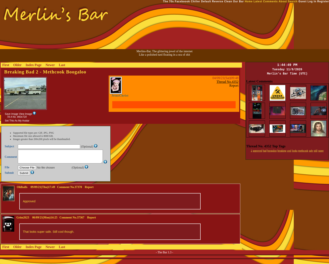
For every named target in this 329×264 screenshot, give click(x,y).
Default (206, 1)
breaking (281, 150)
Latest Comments (265, 1)
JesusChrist (119, 95)
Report (234, 85)
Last (62, 65)
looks (295, 150)
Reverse (217, 1)
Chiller (195, 1)
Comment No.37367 (71, 222)
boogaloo (272, 150)
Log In (312, 1)
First (5, 65)
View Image (25, 113)
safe (311, 150)
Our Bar (238, 1)
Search (293, 1)
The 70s (168, 1)
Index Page (34, 65)
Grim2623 (22, 222)
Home (249, 1)
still (315, 150)
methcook (303, 150)
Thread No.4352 (228, 82)
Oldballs (22, 192)
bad (264, 150)
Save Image (11, 113)
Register (323, 1)
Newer (50, 65)
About (283, 1)
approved (257, 150)
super (321, 150)
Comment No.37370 (69, 192)
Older (17, 65)
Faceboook (182, 1)
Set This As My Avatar (17, 120)
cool (289, 150)
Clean (228, 1)
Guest (302, 1)
